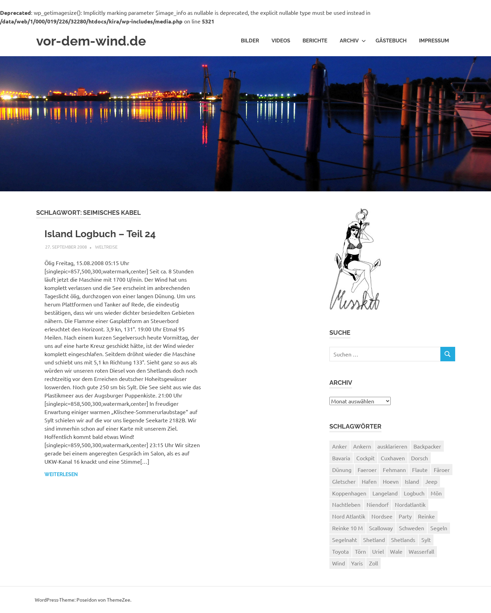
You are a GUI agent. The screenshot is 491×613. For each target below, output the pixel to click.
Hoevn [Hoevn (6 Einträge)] (391, 481)
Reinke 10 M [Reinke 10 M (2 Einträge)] (347, 527)
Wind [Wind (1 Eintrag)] (338, 563)
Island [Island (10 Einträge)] (412, 481)
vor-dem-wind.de (91, 41)
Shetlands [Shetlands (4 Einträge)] (403, 539)
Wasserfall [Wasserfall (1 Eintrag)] (421, 551)
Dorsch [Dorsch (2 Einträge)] (419, 457)
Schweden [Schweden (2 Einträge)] (411, 527)
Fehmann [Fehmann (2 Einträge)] (394, 469)
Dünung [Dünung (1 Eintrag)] (341, 469)
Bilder (250, 41)
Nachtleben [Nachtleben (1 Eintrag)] (346, 504)
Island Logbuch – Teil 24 (100, 234)
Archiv (353, 41)
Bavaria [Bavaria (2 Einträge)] (341, 457)
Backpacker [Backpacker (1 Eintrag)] (427, 446)
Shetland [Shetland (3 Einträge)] (374, 539)
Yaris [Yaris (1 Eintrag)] (357, 563)
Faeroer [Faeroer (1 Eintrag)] (367, 469)
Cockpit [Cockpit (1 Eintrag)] (365, 457)
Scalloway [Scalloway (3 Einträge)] (381, 527)
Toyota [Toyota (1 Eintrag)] (340, 551)
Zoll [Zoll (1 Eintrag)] (373, 563)
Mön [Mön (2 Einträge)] (436, 493)
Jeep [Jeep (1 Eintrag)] (431, 481)
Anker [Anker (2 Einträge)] (339, 446)
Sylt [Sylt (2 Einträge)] (426, 539)
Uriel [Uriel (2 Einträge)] (378, 551)
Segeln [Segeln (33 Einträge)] (438, 527)
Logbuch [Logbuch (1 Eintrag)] (414, 493)
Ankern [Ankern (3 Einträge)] (362, 446)
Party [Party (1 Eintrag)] (405, 516)
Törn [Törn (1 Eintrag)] (360, 551)
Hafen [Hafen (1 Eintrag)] (369, 481)
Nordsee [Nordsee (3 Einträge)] (381, 516)
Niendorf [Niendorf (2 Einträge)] (378, 504)
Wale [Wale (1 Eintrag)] (396, 551)
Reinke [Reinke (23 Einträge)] (426, 516)
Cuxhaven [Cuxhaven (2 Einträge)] (393, 457)
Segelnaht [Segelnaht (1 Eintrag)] (344, 539)
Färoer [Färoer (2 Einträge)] (442, 469)
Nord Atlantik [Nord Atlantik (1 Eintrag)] (348, 516)
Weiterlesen (61, 474)
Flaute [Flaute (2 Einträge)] (420, 469)
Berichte (315, 41)
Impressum (434, 41)
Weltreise (106, 247)
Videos (281, 41)
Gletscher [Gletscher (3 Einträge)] (344, 481)
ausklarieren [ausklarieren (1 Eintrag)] (392, 446)
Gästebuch (391, 41)
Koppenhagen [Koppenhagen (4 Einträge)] (349, 493)
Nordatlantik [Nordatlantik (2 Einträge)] (410, 504)
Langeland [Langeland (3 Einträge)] (385, 493)
